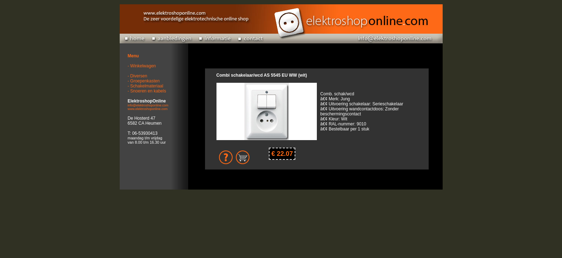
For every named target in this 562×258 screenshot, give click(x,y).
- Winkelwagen (142, 65)
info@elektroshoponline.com (148, 105)
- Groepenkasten (143, 80)
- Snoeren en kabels (147, 91)
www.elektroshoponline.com (148, 109)
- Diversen (137, 75)
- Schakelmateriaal (145, 86)
